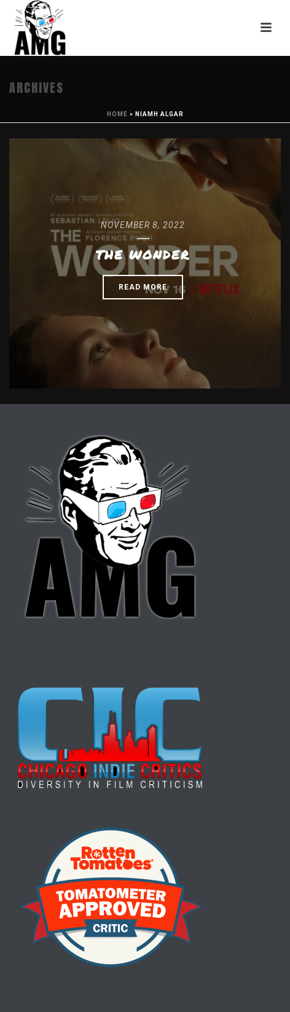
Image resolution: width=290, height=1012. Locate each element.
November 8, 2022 (143, 225)
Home (117, 114)
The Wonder (143, 254)
